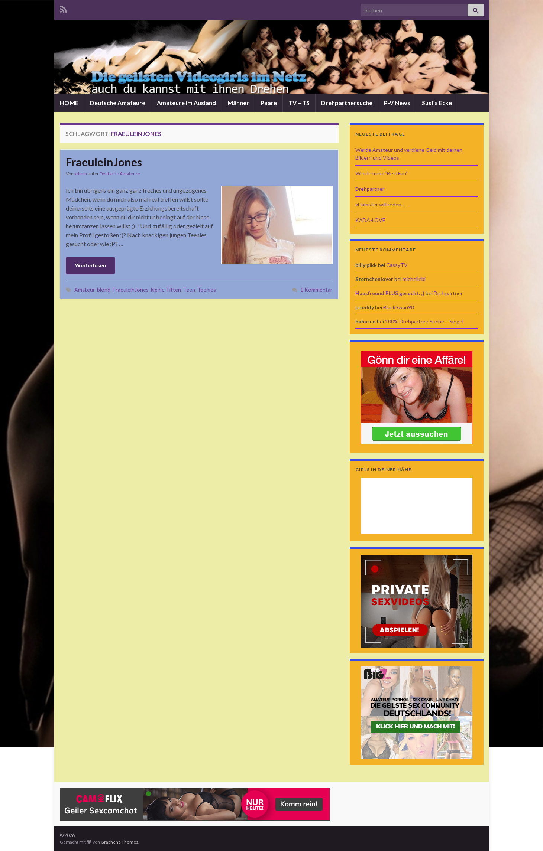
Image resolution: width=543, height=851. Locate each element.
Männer (238, 102)
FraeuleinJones (104, 162)
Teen (189, 290)
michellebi (414, 279)
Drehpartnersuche (346, 102)
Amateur (84, 290)
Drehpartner (369, 189)
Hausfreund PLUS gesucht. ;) (389, 293)
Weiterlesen (90, 265)
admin (80, 173)
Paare (269, 102)
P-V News (397, 102)
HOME (69, 102)
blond (103, 290)
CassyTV (397, 265)
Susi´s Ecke (437, 102)
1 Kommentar (316, 290)
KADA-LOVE (370, 220)
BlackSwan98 (398, 307)
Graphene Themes (119, 842)
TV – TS (299, 102)
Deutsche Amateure (117, 102)
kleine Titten (166, 290)
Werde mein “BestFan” (381, 173)
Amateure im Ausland (186, 102)
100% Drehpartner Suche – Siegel (424, 321)
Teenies (206, 290)
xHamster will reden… (380, 204)
